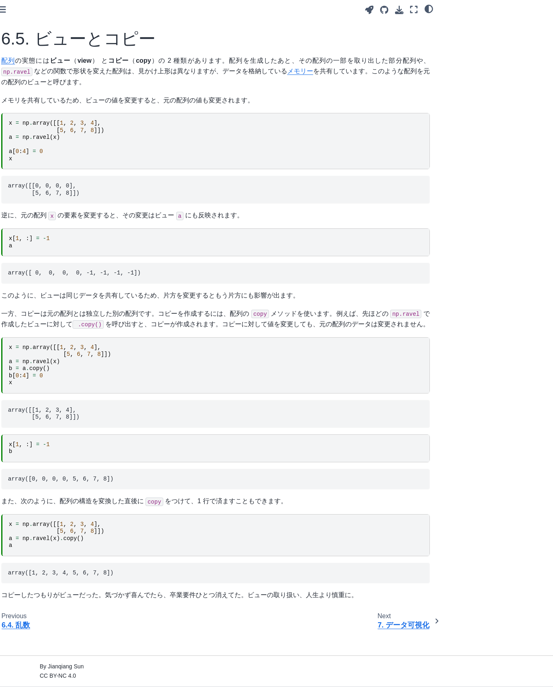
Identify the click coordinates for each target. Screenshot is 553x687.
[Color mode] (428, 8)
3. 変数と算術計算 (34, 105)
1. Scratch (24, 70)
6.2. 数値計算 (34, 170)
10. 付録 (21, 260)
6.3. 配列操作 (34, 183)
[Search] (55, 37)
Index (18, 273)
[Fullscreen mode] (413, 9)
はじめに (22, 57)
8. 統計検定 (25, 234)
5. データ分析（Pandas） (44, 131)
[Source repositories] (384, 10)
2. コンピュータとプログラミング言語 (51, 88)
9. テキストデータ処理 (39, 247)
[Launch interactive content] (369, 10)
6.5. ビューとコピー (42, 208)
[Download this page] (399, 10)
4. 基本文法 (25, 118)
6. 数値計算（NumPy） (41, 144)
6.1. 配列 (28, 157)
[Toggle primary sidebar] (124, 9)
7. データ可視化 (31, 221)
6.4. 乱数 (28, 195)
